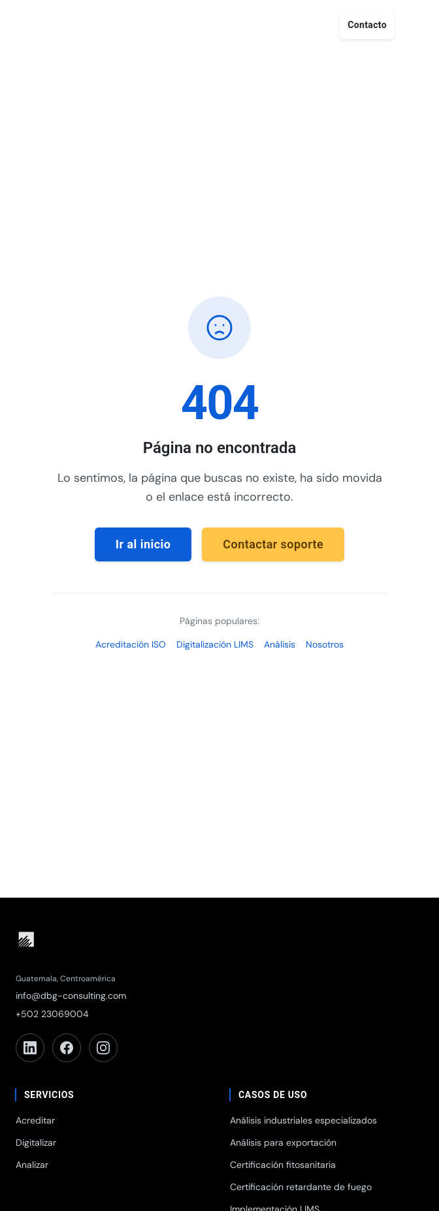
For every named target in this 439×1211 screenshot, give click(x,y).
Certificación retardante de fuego (301, 1187)
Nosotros (325, 644)
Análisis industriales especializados (303, 1120)
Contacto (367, 25)
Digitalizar (36, 1142)
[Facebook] (66, 1047)
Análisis (279, 644)
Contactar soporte (273, 544)
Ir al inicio (143, 544)
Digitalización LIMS (214, 644)
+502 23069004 (52, 1014)
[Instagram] (103, 1047)
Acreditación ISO (130, 644)
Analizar (32, 1165)
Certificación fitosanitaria (283, 1165)
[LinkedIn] (30, 1047)
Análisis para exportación (283, 1142)
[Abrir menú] (414, 24)
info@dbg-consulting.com (71, 995)
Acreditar (35, 1120)
